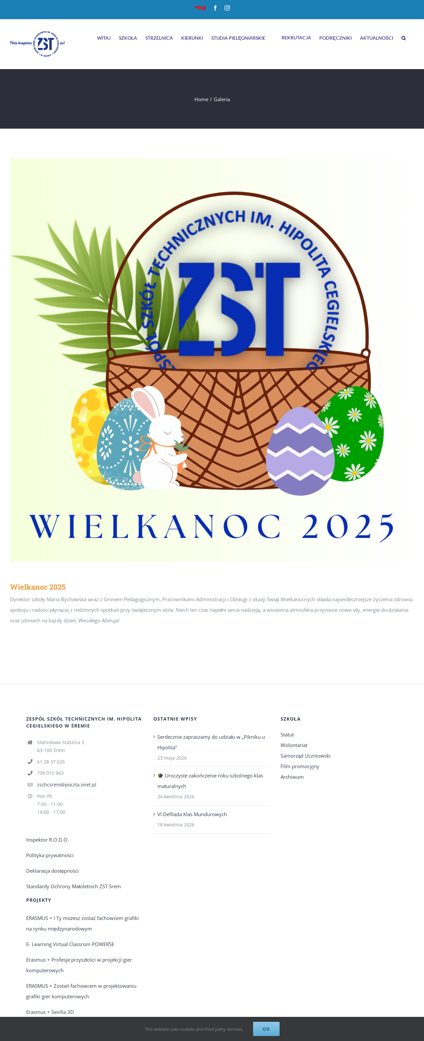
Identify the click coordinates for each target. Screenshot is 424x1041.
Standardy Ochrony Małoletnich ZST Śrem (73, 886)
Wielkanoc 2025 (38, 587)
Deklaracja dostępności (52, 870)
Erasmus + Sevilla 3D (50, 1012)
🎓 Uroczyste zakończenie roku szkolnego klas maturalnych (210, 780)
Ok (266, 1029)
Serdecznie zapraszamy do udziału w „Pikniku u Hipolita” (211, 742)
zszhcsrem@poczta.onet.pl (66, 784)
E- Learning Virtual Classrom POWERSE (70, 944)
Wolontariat (294, 745)
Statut (287, 734)
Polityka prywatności (50, 855)
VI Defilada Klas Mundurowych (192, 814)
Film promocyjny (300, 766)
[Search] (403, 37)
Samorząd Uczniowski (306, 755)
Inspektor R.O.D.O (47, 839)
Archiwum (292, 776)
